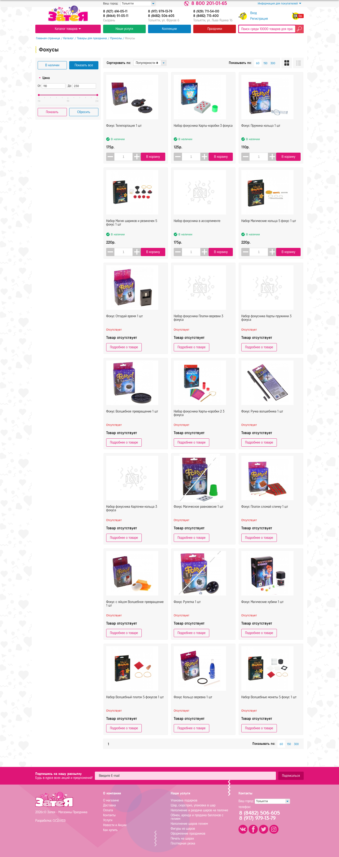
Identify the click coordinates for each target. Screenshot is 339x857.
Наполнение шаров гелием (189, 823)
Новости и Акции (114, 825)
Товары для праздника (91, 38)
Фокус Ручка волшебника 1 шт (262, 415)
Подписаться (291, 776)
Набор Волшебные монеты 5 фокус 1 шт (268, 701)
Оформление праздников (188, 833)
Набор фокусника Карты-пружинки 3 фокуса (266, 321)
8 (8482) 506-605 (161, 16)
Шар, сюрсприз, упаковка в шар (193, 805)
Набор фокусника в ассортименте (197, 225)
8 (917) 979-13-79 (160, 11)
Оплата (108, 810)
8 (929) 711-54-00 (206, 11)
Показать (52, 112)
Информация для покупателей (279, 3)
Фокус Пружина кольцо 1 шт (260, 129)
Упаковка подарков (184, 800)
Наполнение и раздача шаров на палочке (199, 810)
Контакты (109, 815)
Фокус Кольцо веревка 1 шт (193, 701)
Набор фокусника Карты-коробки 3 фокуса (203, 129)
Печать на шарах (182, 838)
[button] (137, 157)
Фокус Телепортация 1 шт (123, 129)
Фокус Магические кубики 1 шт (262, 606)
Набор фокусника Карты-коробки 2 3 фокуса (199, 417)
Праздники (214, 29)
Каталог (68, 38)
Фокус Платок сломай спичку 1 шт (264, 510)
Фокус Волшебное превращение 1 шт (132, 415)
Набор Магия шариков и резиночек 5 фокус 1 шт (131, 226)
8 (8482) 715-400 (206, 16)
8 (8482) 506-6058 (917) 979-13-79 (260, 815)
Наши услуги (124, 29)
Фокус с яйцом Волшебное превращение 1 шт (135, 607)
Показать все (84, 65)
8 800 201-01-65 (209, 3)
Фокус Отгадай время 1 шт (124, 320)
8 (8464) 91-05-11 (115, 16)
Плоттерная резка (183, 843)
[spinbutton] (123, 157)
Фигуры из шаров (183, 828)
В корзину (154, 157)
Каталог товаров (68, 29)
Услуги (107, 820)
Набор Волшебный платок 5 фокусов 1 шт (135, 701)
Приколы (115, 38)
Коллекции (169, 29)
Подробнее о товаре (124, 347)
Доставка (109, 805)
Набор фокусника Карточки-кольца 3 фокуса (131, 512)
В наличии (52, 65)
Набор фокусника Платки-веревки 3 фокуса (198, 321)
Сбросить (83, 112)
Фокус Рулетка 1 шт (187, 606)
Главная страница (47, 38)
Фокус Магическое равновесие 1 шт (198, 510)
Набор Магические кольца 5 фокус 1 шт (268, 225)
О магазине (111, 800)
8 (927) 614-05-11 (115, 11)
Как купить (110, 830)
